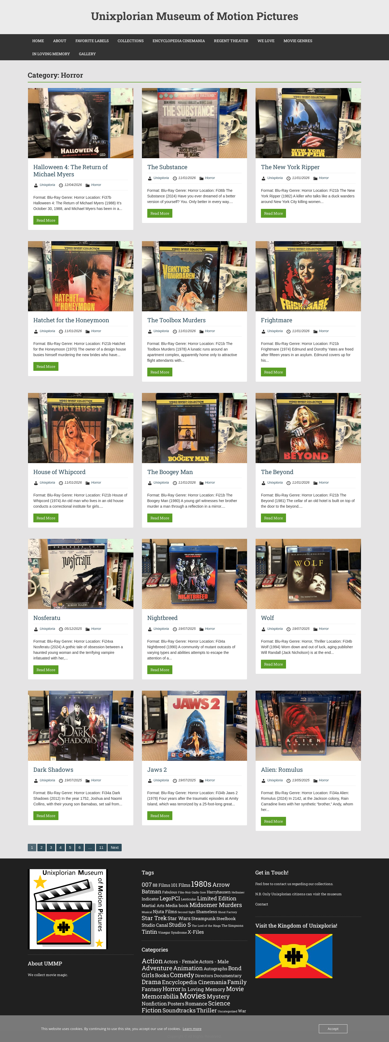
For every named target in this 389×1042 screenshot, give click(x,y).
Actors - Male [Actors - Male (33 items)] (214, 961)
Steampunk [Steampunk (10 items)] (203, 918)
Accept (333, 1028)
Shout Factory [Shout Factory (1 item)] (227, 912)
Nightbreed (162, 618)
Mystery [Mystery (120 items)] (218, 996)
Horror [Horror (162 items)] (171, 989)
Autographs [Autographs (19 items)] (215, 968)
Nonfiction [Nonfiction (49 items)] (154, 1003)
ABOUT (59, 40)
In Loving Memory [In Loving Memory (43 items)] (203, 989)
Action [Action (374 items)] (152, 960)
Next (114, 847)
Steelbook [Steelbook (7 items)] (226, 918)
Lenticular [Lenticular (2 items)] (188, 899)
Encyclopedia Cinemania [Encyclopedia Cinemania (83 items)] (194, 982)
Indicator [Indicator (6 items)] (150, 898)
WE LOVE (266, 40)
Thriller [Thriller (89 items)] (206, 1010)
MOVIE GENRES (298, 40)
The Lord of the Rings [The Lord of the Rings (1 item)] (206, 926)
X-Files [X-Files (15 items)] (196, 932)
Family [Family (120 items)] (237, 982)
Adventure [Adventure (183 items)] (157, 968)
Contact (262, 904)
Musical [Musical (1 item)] (147, 912)
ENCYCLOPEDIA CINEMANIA (179, 40)
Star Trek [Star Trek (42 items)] (154, 918)
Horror (96, 185)
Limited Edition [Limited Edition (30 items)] (216, 898)
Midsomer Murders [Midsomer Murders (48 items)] (215, 905)
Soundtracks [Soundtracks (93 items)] (179, 1010)
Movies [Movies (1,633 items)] (193, 995)
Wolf (267, 618)
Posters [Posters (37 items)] (176, 1003)
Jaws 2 (157, 769)
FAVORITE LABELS (92, 40)
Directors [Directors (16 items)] (204, 975)
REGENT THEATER (231, 40)
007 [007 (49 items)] (147, 884)
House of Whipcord (59, 472)
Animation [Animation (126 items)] (188, 968)
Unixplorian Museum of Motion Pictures (194, 16)
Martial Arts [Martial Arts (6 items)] (153, 905)
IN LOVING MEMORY (51, 53)
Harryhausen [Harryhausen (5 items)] (219, 891)
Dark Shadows (53, 769)
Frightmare (276, 320)
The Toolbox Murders (176, 320)
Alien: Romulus (282, 769)
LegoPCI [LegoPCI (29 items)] (170, 898)
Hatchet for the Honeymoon (71, 320)
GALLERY (87, 53)
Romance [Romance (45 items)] (196, 1003)
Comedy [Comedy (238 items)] (182, 975)
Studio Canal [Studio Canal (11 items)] (155, 925)
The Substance (167, 167)
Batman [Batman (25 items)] (151, 891)
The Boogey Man (170, 472)
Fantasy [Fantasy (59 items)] (152, 989)
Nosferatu (46, 618)
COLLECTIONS (131, 40)
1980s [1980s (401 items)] (201, 883)
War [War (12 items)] (242, 1010)
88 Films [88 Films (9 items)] (161, 885)
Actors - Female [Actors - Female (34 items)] (181, 961)
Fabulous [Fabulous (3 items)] (169, 892)
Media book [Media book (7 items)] (177, 905)
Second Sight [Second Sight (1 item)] (186, 912)
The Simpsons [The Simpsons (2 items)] (232, 925)
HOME (38, 40)
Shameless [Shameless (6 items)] (206, 911)
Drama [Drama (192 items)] (151, 982)
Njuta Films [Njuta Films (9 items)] (165, 911)
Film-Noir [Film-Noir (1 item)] (184, 892)
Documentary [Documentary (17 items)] (227, 975)
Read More (46, 220)
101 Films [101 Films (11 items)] (180, 885)
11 (101, 847)
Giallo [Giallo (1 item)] (195, 892)
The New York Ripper (290, 167)
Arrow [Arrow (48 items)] (221, 884)
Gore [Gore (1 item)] (203, 892)
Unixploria (47, 185)
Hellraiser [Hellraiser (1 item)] (238, 892)
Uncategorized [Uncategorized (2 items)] (227, 1011)
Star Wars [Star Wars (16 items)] (179, 918)
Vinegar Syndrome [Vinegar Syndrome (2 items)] (172, 932)
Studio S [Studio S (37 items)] (180, 924)
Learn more (192, 1028)
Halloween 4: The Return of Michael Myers (70, 170)
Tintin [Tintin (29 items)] (149, 931)
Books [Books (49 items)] (162, 975)
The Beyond (277, 472)
